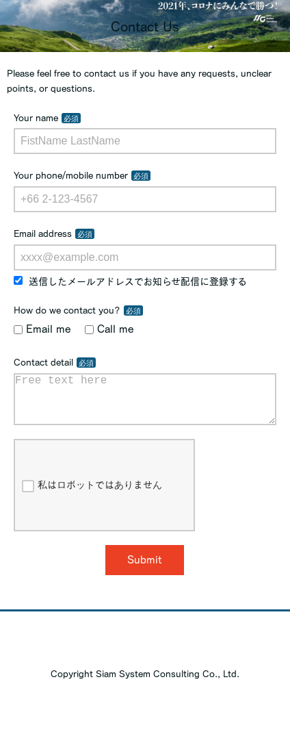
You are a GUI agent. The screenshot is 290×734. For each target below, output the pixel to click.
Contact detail (43, 362)
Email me (42, 328)
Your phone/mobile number (71, 175)
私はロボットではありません (92, 497)
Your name (36, 118)
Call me (109, 328)
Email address (43, 233)
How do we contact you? (67, 310)
